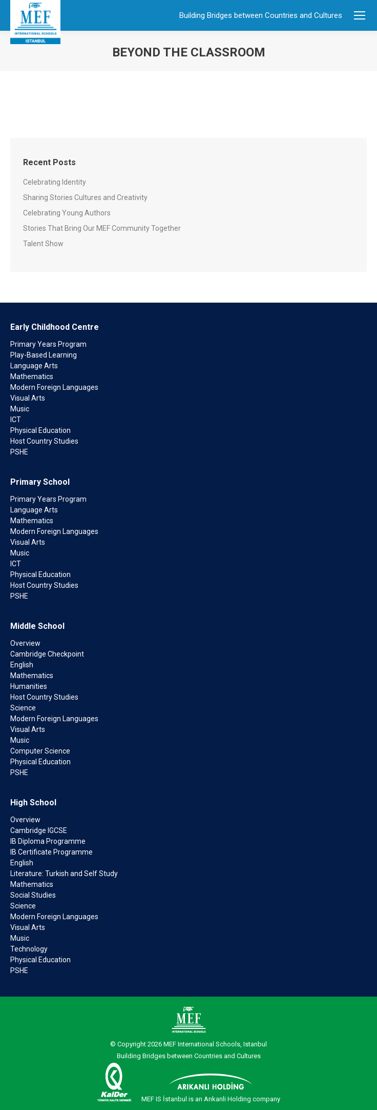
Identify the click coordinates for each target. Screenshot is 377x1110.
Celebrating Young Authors (67, 213)
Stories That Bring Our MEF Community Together (102, 228)
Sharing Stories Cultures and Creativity (85, 197)
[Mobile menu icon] (359, 15)
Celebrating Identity (54, 182)
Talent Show (43, 244)
